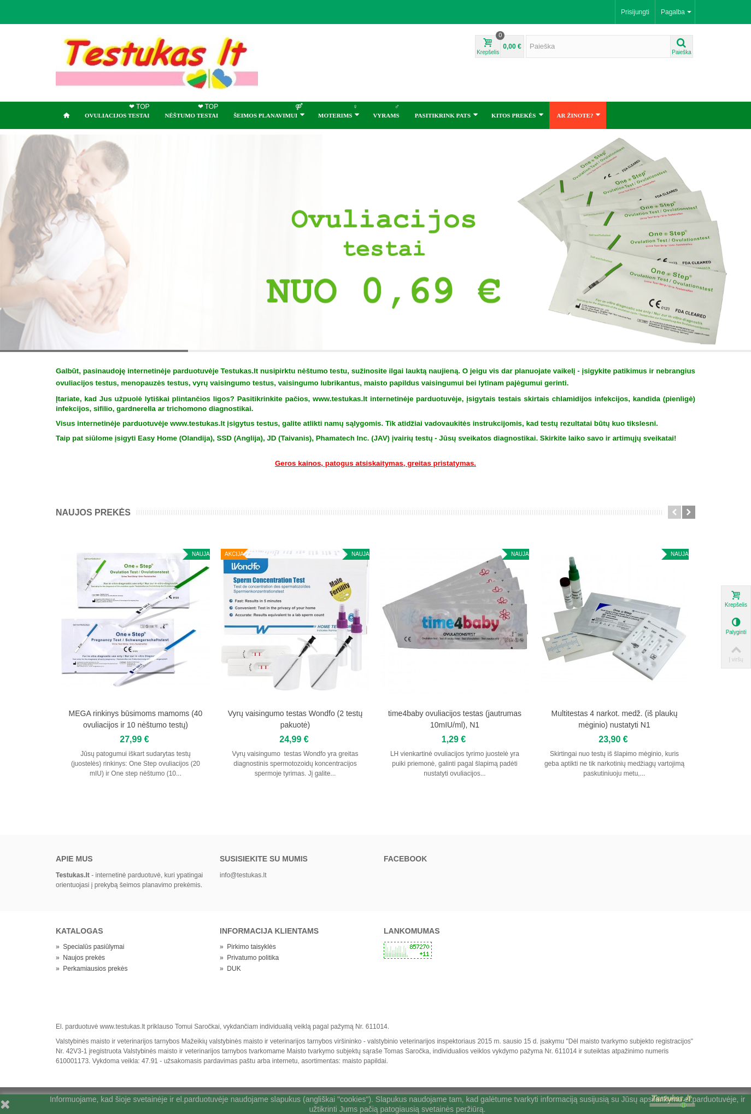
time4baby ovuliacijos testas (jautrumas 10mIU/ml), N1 (454, 719)
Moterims (339, 110)
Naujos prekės (93, 512)
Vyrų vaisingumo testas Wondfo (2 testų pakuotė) (295, 719)
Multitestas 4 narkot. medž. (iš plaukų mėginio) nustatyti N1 (614, 719)
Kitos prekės (517, 115)
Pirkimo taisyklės (248, 947)
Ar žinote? (579, 115)
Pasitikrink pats (446, 115)
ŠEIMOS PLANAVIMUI (269, 110)
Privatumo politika (249, 957)
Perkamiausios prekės (91, 968)
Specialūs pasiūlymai (90, 947)
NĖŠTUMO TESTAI (193, 110)
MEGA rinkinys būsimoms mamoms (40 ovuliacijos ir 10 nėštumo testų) (136, 719)
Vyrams (387, 110)
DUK (230, 968)
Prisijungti (635, 12)
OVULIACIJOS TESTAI (118, 110)
